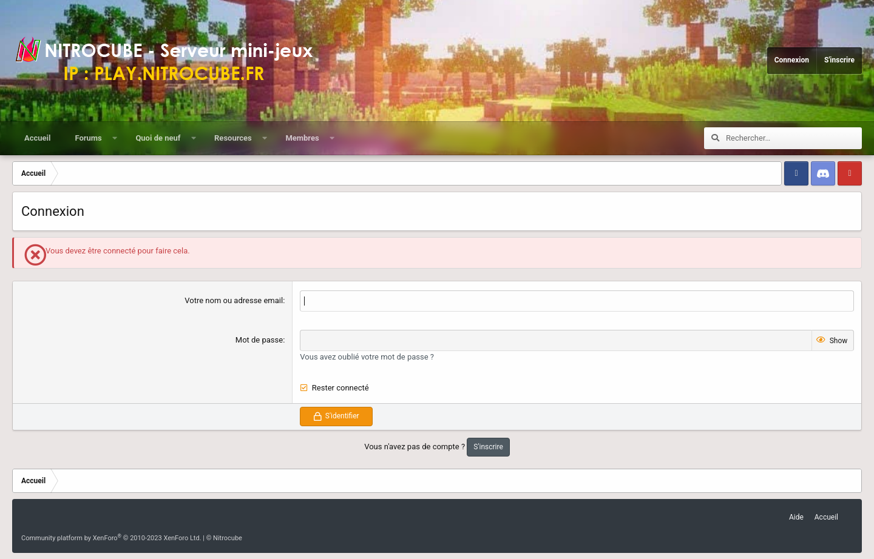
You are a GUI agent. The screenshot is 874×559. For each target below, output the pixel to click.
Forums (88, 137)
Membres (302, 137)
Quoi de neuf (157, 137)
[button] (114, 138)
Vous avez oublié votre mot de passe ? (367, 356)
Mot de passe (259, 339)
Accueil (37, 137)
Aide (796, 517)
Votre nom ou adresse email (234, 300)
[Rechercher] (794, 138)
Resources (233, 137)
